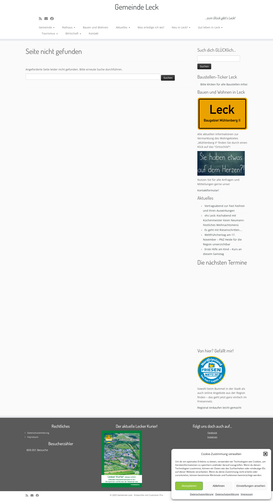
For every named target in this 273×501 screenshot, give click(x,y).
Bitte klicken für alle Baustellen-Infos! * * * (228, 84)
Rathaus (68, 27)
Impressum (247, 494)
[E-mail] (47, 18)
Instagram (212, 437)
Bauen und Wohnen (95, 27)
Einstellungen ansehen (250, 485)
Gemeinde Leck (136, 6)
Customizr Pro (156, 495)
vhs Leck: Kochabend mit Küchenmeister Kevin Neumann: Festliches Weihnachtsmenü (223, 220)
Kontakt (93, 33)
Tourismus (50, 33)
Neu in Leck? (181, 27)
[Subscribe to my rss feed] (41, 18)
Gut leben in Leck (210, 27)
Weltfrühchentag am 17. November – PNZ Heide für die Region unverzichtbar (222, 239)
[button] (265, 454)
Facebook (212, 432)
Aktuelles (123, 27)
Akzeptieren (188, 485)
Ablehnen (218, 485)
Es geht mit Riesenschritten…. (223, 230)
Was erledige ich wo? (151, 27)
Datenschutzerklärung (201, 494)
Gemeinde (47, 27)
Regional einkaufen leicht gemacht (219, 407)
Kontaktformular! (208, 190)
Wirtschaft (73, 33)
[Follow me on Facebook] (53, 18)
